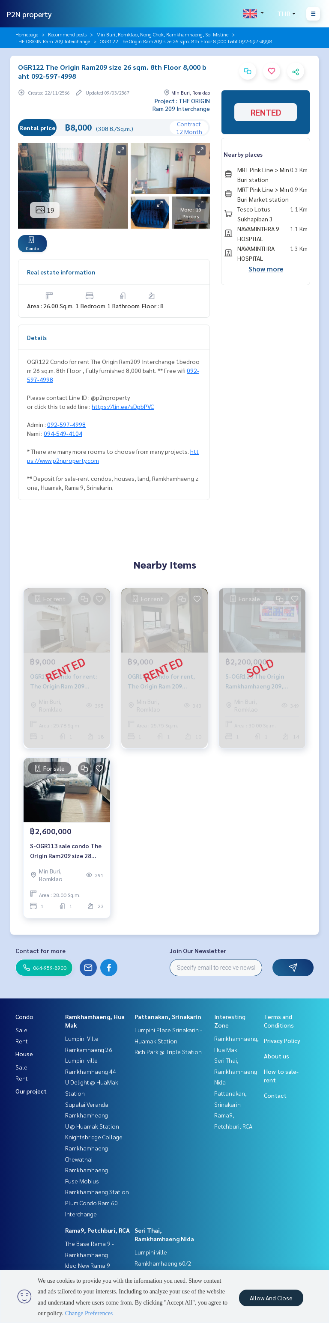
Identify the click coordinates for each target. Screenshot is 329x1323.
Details (37, 337)
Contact (275, 1095)
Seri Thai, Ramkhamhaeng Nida (235, 1071)
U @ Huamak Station (92, 1126)
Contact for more (40, 950)
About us (276, 1056)
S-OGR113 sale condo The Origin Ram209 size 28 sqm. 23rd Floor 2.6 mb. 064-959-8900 (66, 851)
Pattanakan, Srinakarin (168, 1016)
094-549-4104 (63, 433)
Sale (21, 1030)
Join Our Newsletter (198, 950)
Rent (21, 1041)
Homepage (26, 34)
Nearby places (243, 154)
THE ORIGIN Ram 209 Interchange (52, 41)
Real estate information (61, 272)
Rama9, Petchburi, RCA (97, 1230)
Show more (265, 268)
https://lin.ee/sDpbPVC (123, 406)
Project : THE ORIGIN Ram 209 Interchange (181, 104)
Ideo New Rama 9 (87, 1265)
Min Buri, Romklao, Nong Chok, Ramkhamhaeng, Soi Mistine (162, 34)
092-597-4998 (66, 424)
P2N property (29, 14)
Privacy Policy (282, 1040)
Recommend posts (67, 34)
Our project (31, 1091)
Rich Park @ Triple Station (168, 1051)
